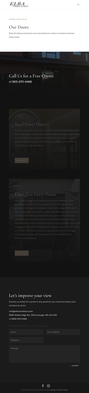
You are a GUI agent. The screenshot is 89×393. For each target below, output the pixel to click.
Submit (75, 366)
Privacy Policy (62, 390)
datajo (53, 390)
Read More (21, 161)
